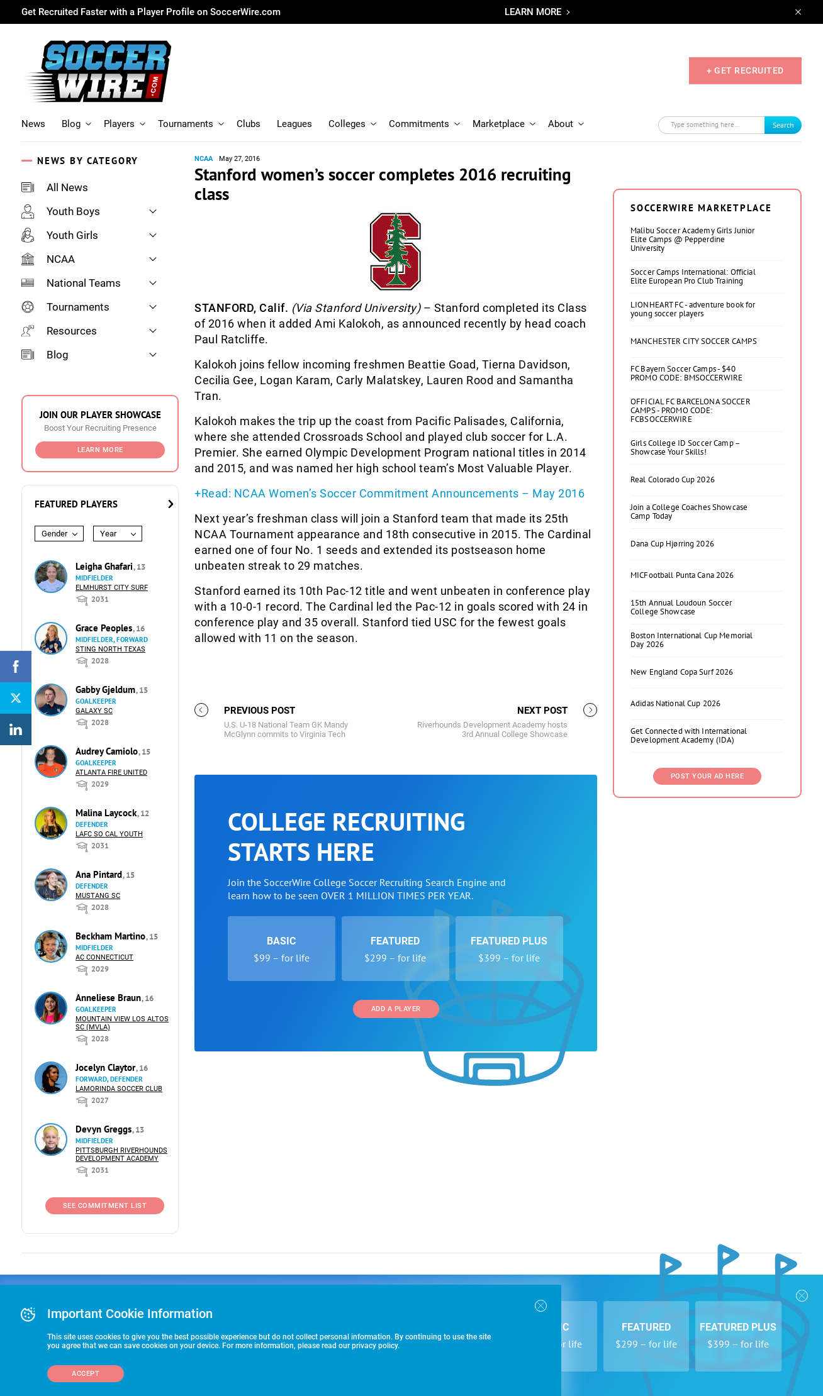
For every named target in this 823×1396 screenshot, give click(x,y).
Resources (59, 330)
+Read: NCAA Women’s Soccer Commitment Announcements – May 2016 (389, 493)
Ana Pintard (100, 874)
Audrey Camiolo (108, 751)
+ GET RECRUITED (745, 70)
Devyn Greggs (105, 1129)
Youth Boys (60, 211)
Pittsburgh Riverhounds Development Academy (121, 1154)
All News (54, 187)
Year (108, 533)
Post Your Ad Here (707, 933)
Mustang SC (98, 896)
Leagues (294, 124)
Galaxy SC (94, 711)
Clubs (248, 124)
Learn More (100, 450)
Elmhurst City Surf (112, 588)
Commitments (419, 124)
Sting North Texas (110, 649)
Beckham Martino (112, 936)
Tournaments (185, 124)
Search (783, 125)
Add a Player (396, 1166)
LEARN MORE (533, 12)
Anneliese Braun (109, 998)
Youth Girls (59, 235)
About (560, 124)
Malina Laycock (107, 813)
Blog (71, 124)
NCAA (48, 259)
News (33, 124)
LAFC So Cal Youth (109, 834)
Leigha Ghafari (105, 566)
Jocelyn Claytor (107, 1067)
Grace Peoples (105, 628)
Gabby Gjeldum (107, 689)
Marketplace (499, 124)
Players (119, 124)
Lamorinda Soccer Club (119, 1089)
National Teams (71, 283)
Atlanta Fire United (111, 772)
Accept (85, 1374)
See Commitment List (105, 1206)
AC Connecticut (104, 957)
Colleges (347, 124)
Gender (54, 533)
